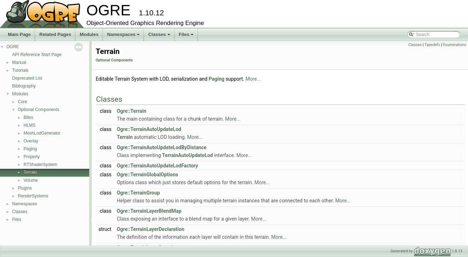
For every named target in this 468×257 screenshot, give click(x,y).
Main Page (19, 34)
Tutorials (20, 70)
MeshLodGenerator (42, 133)
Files (187, 36)
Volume (31, 180)
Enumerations (454, 44)
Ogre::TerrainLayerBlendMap (149, 211)
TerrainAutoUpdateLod (187, 155)
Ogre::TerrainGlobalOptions (147, 174)
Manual (19, 62)
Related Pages (55, 34)
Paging (30, 148)
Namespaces (124, 36)
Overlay (31, 140)
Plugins (25, 188)
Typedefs (432, 44)
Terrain (30, 172)
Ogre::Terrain (131, 111)
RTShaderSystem (40, 164)
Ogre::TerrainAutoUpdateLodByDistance (161, 147)
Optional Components (38, 109)
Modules (89, 34)
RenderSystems (33, 195)
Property (32, 156)
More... (253, 79)
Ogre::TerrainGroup (138, 193)
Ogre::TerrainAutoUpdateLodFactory (157, 165)
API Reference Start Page (36, 54)
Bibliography (24, 86)
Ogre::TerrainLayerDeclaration (150, 229)
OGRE (12, 46)
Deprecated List (27, 78)
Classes (159, 36)
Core (22, 101)
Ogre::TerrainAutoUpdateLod (149, 129)
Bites (28, 117)
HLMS (29, 125)
